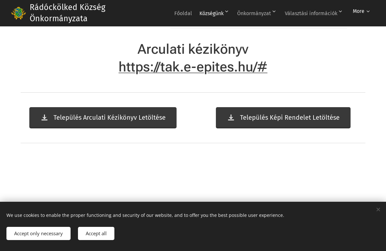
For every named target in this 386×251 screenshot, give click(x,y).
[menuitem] (242, 13)
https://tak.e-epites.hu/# (193, 67)
